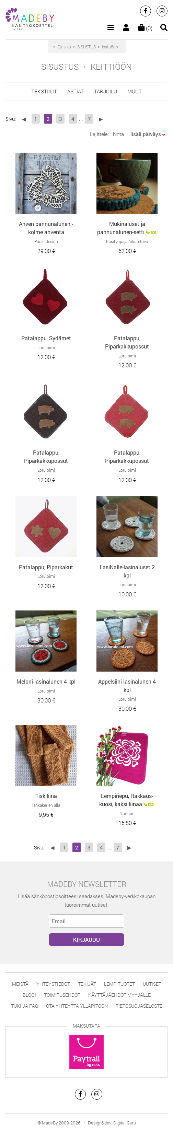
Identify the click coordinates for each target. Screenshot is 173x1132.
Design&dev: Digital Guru (112, 1123)
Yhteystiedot (53, 984)
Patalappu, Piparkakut (46, 567)
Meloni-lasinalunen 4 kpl (46, 681)
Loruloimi (46, 347)
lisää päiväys (145, 133)
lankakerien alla (46, 805)
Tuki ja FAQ (24, 1006)
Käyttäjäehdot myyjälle (119, 995)
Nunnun (127, 813)
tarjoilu (105, 91)
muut (134, 91)
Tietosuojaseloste (139, 1006)
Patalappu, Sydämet (46, 338)
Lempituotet (119, 984)
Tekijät (87, 984)
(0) (145, 28)
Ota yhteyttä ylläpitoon (77, 1006)
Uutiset (152, 984)
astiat (75, 91)
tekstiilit (44, 91)
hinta (118, 133)
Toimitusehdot (62, 995)
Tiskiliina (46, 795)
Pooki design (46, 241)
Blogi (29, 995)
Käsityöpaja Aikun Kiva (127, 241)
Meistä (20, 984)
